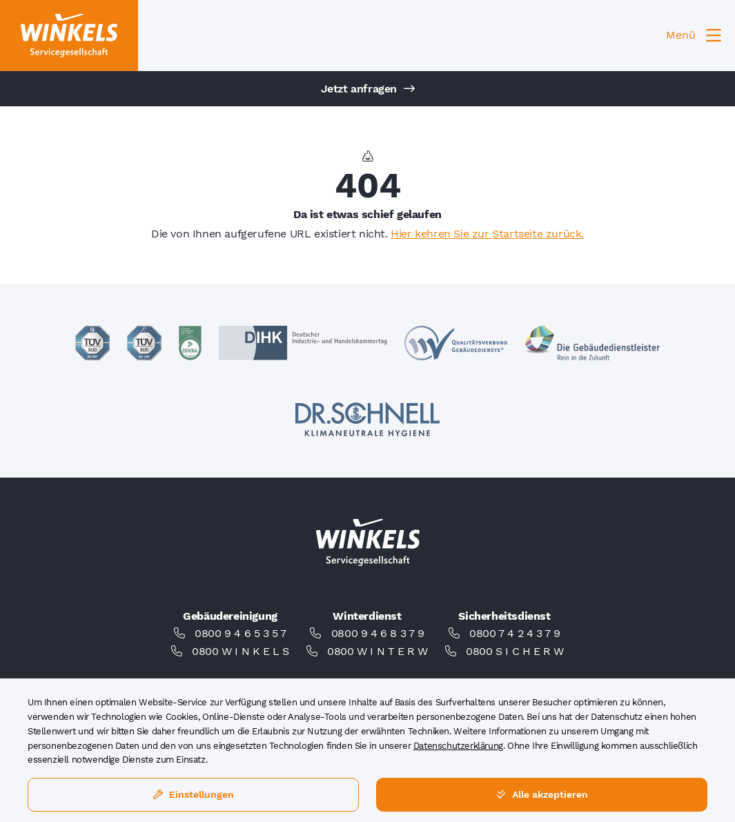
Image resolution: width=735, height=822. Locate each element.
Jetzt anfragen (368, 88)
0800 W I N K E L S (240, 651)
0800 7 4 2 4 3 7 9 (514, 633)
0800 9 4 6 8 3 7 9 (377, 633)
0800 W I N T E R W (377, 651)
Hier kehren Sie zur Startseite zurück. (487, 233)
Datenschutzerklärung (458, 746)
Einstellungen (193, 794)
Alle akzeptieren (542, 794)
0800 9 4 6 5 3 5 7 (240, 633)
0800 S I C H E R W (515, 651)
